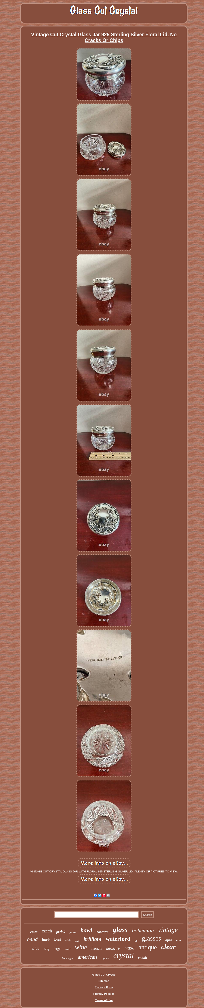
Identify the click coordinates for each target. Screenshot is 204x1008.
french (96, 948)
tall (136, 941)
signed (105, 958)
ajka (168, 940)
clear (168, 947)
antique (148, 947)
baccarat (102, 931)
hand (32, 939)
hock (46, 940)
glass (120, 929)
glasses (151, 938)
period (60, 931)
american (87, 957)
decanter (113, 948)
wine (81, 947)
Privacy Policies (103, 993)
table (68, 940)
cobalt (142, 958)
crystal (123, 955)
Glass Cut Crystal (103, 974)
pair (77, 941)
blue (36, 948)
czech (47, 930)
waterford (118, 939)
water (68, 949)
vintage (168, 929)
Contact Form (104, 987)
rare (178, 940)
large (57, 949)
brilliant (92, 939)
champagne (67, 958)
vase (129, 948)
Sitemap (104, 981)
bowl (86, 930)
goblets (72, 932)
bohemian (143, 930)
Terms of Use (103, 1000)
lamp (46, 949)
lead (57, 940)
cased (33, 931)
